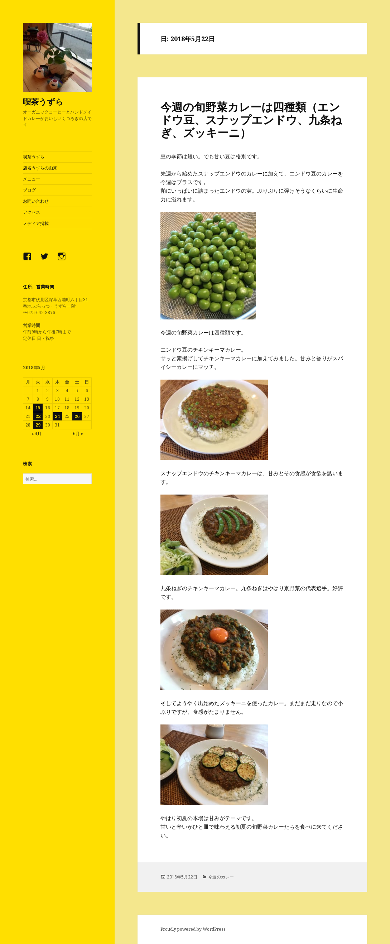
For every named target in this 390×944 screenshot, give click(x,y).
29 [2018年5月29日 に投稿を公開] (37, 425)
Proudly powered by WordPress (193, 929)
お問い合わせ (36, 201)
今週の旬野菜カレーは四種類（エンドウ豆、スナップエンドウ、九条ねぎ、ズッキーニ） (251, 119)
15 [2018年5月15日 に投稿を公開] (37, 408)
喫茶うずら (43, 101)
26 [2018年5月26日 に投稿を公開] (77, 416)
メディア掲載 (36, 223)
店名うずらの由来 (40, 168)
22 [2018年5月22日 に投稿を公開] (37, 416)
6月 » (78, 433)
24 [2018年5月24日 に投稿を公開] (57, 416)
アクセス (31, 212)
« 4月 (37, 433)
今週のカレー (221, 877)
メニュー (31, 179)
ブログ (29, 190)
